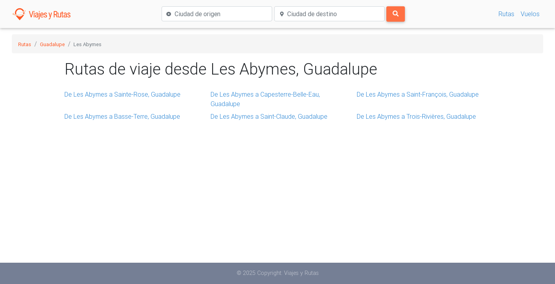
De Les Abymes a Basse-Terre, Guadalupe (122, 116)
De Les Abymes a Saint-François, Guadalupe (418, 94)
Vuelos (530, 14)
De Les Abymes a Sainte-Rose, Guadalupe (122, 94)
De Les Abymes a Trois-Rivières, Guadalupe (416, 116)
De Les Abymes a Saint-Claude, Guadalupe (269, 116)
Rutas (506, 14)
